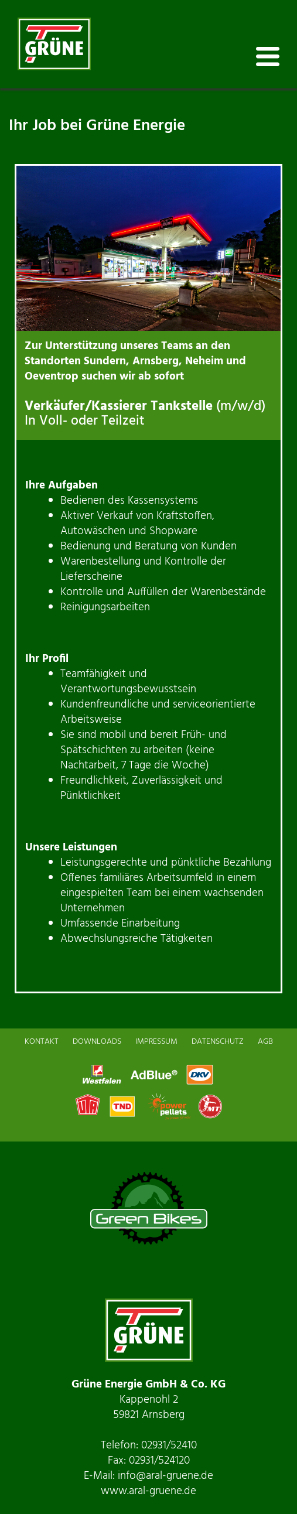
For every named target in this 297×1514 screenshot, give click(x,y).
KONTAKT (42, 1041)
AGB (265, 1041)
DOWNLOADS (97, 1041)
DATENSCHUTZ (218, 1041)
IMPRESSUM (156, 1041)
